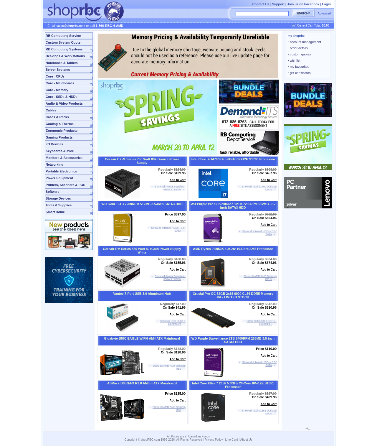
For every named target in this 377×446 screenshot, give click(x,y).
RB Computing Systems (64, 49)
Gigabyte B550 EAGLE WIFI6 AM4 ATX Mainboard (142, 338)
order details (298, 48)
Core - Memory (57, 90)
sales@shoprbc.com (71, 25)
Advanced (324, 13)
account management (304, 42)
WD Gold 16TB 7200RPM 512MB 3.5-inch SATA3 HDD (142, 204)
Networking (54, 164)
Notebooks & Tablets (62, 63)
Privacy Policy (213, 439)
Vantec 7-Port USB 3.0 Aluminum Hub (142, 293)
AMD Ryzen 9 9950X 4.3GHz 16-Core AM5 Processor (233, 249)
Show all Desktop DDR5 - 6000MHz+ (262, 322)
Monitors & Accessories (64, 157)
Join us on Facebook (303, 4)
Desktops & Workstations (65, 56)
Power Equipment (59, 178)
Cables (51, 110)
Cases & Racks (57, 117)
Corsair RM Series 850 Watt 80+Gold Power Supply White (142, 250)
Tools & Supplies (59, 205)
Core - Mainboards (60, 83)
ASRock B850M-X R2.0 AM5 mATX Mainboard (142, 383)
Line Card (231, 439)
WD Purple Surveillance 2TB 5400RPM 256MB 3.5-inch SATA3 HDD (233, 340)
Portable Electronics (61, 171)
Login (326, 4)
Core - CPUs (55, 76)
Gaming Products (59, 137)
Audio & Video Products (64, 103)
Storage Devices (58, 198)
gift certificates (299, 73)
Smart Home (55, 212)
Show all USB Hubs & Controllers (173, 322)
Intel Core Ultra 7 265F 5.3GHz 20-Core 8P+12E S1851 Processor (233, 385)
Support (278, 4)
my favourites (298, 66)
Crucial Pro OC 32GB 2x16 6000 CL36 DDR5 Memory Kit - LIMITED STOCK (233, 295)
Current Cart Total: (313, 25)
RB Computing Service (63, 35)
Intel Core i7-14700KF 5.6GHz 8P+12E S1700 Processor (233, 159)
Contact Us (260, 4)
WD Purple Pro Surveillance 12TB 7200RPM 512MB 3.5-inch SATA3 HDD (233, 205)
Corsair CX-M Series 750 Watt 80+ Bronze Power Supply (142, 160)
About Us (246, 439)
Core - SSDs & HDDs (61, 96)
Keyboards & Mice (60, 151)
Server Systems (58, 69)
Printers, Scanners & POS (65, 185)
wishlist (294, 60)
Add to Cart (178, 180)
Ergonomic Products (61, 130)
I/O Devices (54, 144)
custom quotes (299, 54)
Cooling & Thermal (60, 124)
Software (52, 191)
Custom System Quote (63, 42)
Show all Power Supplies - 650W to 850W (170, 188)
